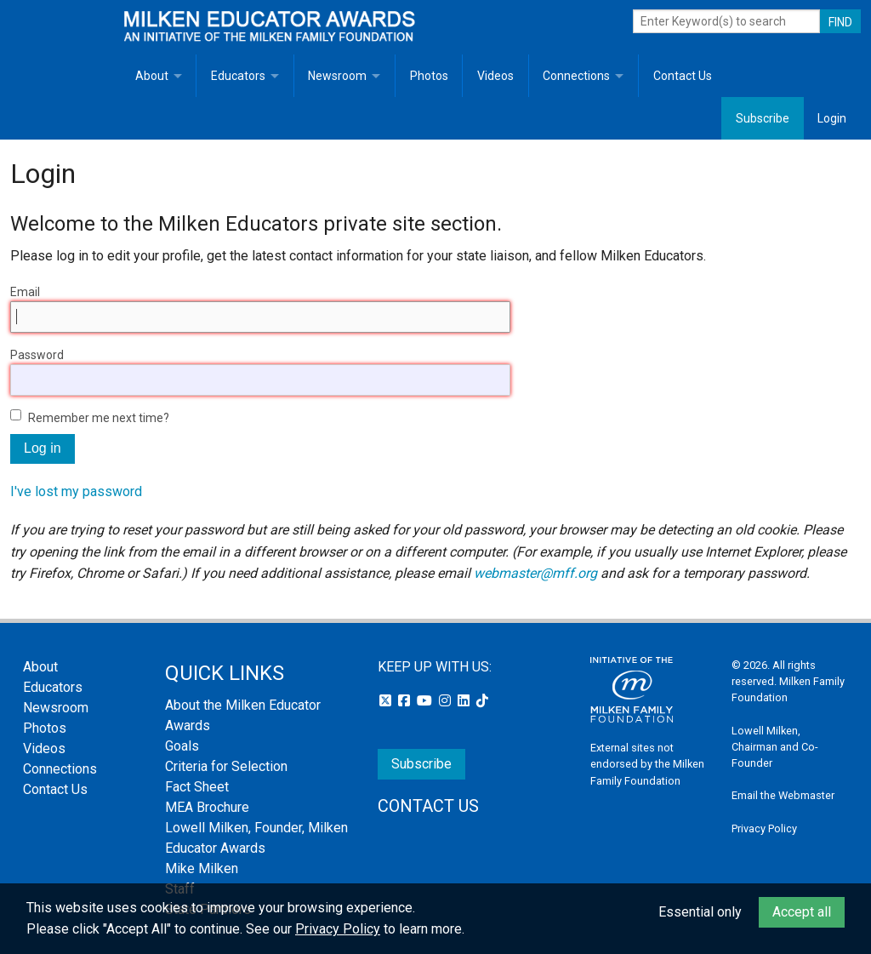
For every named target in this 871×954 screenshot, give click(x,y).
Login (831, 118)
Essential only (700, 912)
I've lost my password (76, 491)
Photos (429, 76)
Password (37, 355)
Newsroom (337, 76)
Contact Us (682, 76)
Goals (182, 746)
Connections (576, 76)
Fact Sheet (197, 787)
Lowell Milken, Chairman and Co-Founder (775, 746)
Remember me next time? (98, 418)
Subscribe (762, 118)
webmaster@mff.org (535, 573)
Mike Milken (201, 868)
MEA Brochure (207, 807)
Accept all (801, 912)
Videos (495, 76)
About (151, 76)
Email (25, 292)
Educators (238, 76)
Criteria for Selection (226, 766)
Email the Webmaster (783, 795)
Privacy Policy (764, 828)
